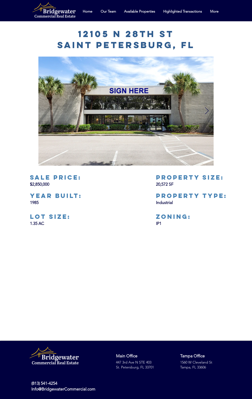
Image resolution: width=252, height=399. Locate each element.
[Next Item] (207, 111)
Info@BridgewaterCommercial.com (63, 389)
